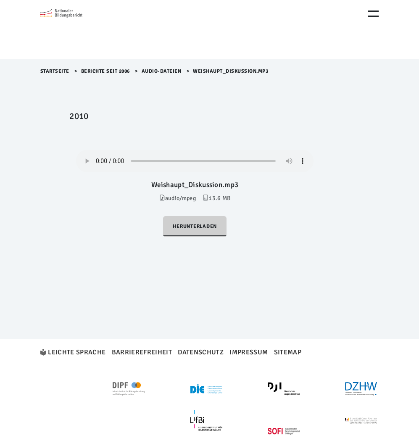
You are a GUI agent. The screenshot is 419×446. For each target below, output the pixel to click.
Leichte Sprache (76, 352)
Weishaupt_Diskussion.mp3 (194, 184)
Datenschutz (201, 352)
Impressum (248, 352)
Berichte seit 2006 (105, 71)
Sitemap (287, 352)
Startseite (54, 71)
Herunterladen (195, 226)
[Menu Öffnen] (373, 13)
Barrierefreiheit (142, 352)
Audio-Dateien (162, 71)
